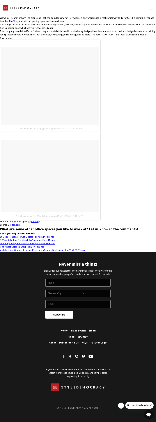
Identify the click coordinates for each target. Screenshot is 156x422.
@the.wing (34, 221)
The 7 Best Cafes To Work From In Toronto (22, 247)
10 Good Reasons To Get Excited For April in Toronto (27, 237)
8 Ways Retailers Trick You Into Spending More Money (27, 240)
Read (92, 331)
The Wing (14, 21)
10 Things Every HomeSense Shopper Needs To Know (27, 243)
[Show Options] (95, 293)
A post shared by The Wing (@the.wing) (34, 128)
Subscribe (59, 314)
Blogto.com (14, 225)
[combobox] (65, 293)
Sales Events (78, 331)
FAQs (85, 343)
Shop (71, 337)
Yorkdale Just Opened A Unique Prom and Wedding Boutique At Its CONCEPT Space (42, 250)
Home (64, 331)
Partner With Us (69, 343)
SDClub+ (83, 337)
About (52, 343)
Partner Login (99, 343)
